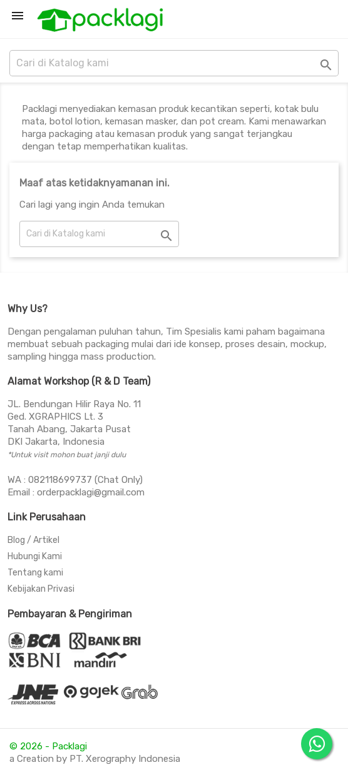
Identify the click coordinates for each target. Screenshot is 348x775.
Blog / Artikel (33, 540)
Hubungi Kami (35, 556)
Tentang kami (35, 572)
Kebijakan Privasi (41, 589)
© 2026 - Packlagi (48, 746)
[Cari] (174, 63)
